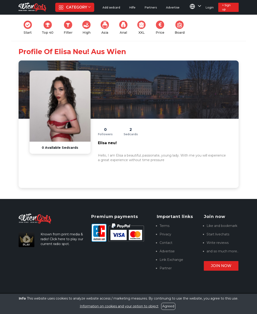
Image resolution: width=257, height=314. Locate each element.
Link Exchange (171, 260)
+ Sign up (226, 7)
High (87, 28)
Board (181, 28)
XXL (142, 28)
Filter (69, 28)
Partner (166, 268)
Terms (164, 226)
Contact (166, 243)
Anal (124, 28)
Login (210, 7)
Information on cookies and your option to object (119, 306)
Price (161, 28)
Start (29, 28)
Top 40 (49, 28)
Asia (106, 28)
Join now (221, 266)
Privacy (165, 234)
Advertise (167, 251)
